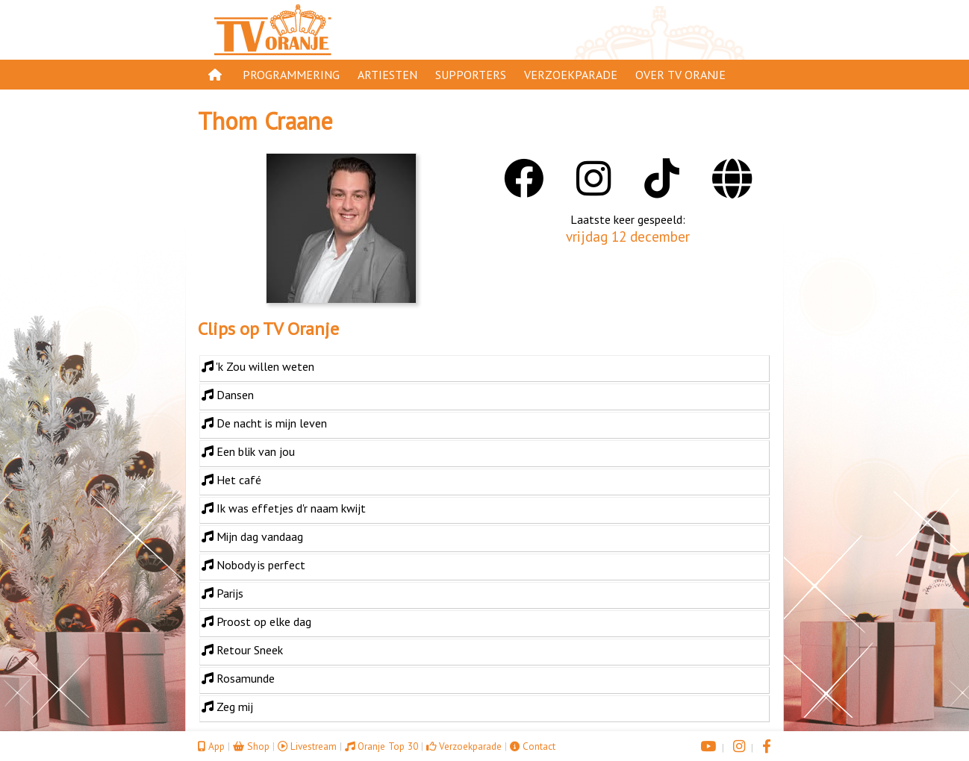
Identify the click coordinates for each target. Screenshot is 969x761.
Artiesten (387, 74)
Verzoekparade (570, 74)
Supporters (470, 74)
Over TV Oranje (680, 74)
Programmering (291, 74)
